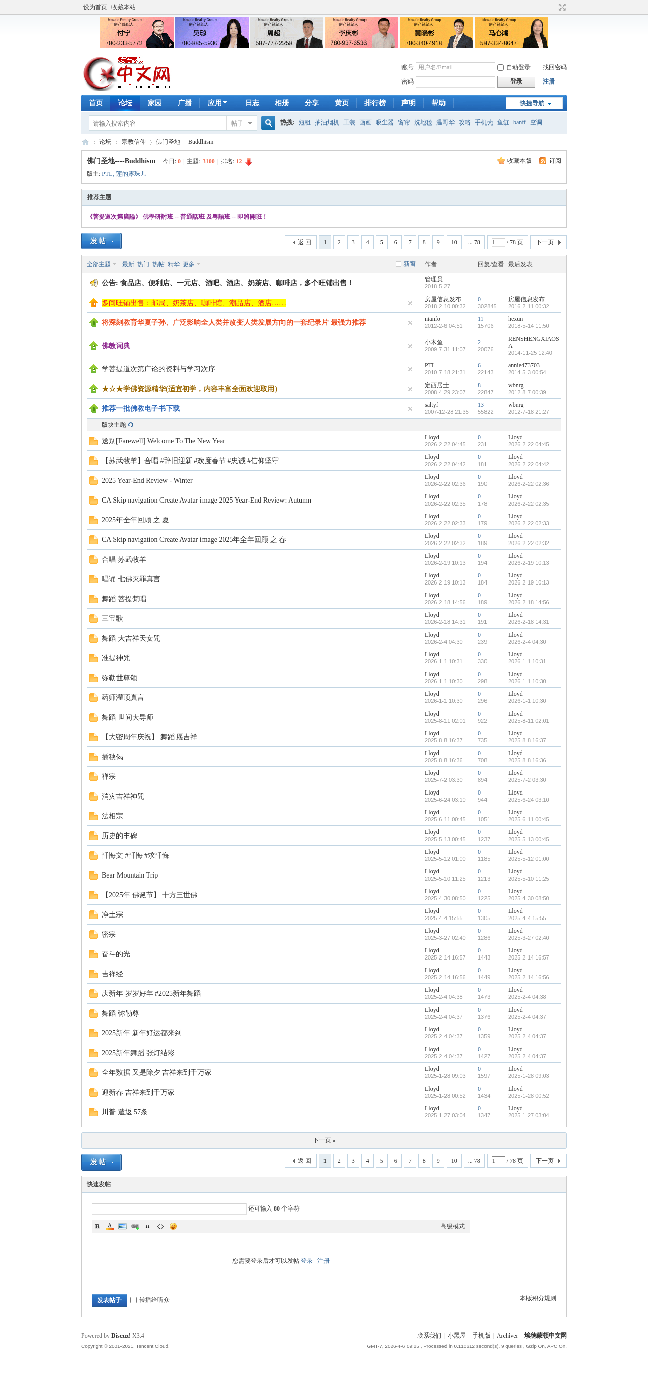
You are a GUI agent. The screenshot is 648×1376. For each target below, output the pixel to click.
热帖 (158, 264)
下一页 (545, 242)
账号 (407, 67)
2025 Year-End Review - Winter (147, 480)
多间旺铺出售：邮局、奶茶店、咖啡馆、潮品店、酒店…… (194, 303)
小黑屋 (457, 1335)
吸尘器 (385, 122)
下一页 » (324, 1140)
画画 (365, 122)
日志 (252, 103)
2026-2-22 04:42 (528, 464)
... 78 (474, 242)
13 (481, 404)
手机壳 (484, 122)
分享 (312, 103)
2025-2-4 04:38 (527, 997)
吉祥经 (112, 974)
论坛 (125, 103)
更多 (189, 264)
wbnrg (515, 385)
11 (481, 318)
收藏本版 (520, 160)
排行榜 (375, 103)
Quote (148, 1226)
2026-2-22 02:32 (528, 543)
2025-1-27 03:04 (528, 1115)
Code (160, 1226)
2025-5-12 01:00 (528, 859)
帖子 (237, 123)
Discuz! (121, 1335)
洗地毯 (423, 122)
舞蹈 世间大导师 (127, 717)
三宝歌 (112, 618)
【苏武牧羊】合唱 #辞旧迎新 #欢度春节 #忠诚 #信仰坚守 (190, 461)
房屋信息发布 (443, 299)
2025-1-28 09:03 (528, 1076)
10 (454, 242)
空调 (536, 122)
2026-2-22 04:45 (528, 444)
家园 (155, 103)
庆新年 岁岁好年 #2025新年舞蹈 (151, 993)
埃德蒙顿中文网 (545, 1335)
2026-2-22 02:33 (528, 523)
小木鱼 (434, 342)
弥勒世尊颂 (119, 678)
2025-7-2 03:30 (527, 780)
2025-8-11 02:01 (528, 721)
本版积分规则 (538, 1298)
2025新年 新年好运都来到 (142, 1033)
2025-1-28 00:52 (528, 1096)
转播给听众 (150, 1299)
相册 (282, 103)
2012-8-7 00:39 (527, 392)
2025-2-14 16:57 (528, 957)
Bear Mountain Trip (130, 875)
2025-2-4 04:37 (527, 1017)
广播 (185, 103)
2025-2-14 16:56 (528, 977)
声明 (408, 103)
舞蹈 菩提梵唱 (124, 599)
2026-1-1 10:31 (527, 661)
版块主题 (114, 424)
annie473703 (524, 365)
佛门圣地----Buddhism (184, 141)
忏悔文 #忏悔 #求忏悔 (135, 855)
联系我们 (429, 1335)
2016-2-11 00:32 (528, 306)
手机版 (481, 1335)
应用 (218, 103)
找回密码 (555, 67)
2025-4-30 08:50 (528, 898)
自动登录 (514, 67)
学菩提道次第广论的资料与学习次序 (158, 369)
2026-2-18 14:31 (528, 622)
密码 (407, 81)
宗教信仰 (134, 141)
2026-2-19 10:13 (528, 563)
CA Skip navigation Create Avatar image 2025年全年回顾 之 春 (194, 540)
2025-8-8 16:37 (527, 740)
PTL (107, 173)
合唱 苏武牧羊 (124, 559)
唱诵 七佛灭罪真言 (131, 579)
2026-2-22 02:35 (528, 504)
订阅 (555, 160)
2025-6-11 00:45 (528, 819)
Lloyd (432, 437)
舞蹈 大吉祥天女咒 (131, 638)
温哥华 (445, 122)
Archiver (507, 1335)
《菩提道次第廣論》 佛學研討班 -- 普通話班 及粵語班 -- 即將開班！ (177, 216)
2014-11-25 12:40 (530, 353)
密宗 (109, 934)
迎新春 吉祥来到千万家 (138, 1092)
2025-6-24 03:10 (528, 800)
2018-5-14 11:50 (528, 326)
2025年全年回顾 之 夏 (135, 520)
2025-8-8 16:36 (527, 760)
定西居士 (437, 385)
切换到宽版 (561, 7)
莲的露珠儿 (131, 173)
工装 (349, 122)
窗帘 (404, 122)
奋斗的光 (116, 954)
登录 (307, 1260)
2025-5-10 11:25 (528, 878)
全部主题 (99, 264)
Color (110, 1226)
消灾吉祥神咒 (123, 796)
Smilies (173, 1226)
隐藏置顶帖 (410, 303)
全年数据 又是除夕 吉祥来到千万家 (157, 1072)
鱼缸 (503, 122)
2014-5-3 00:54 (527, 372)
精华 (174, 264)
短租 (305, 122)
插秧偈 (112, 757)
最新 (128, 264)
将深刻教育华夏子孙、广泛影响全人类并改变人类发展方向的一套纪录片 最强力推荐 (234, 322)
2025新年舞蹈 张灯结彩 (138, 1053)
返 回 (304, 242)
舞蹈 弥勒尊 (120, 1013)
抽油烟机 (327, 122)
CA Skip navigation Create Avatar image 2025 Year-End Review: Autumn (206, 500)
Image (122, 1226)
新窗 (409, 263)
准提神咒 (116, 658)
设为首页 (95, 7)
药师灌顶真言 (123, 697)
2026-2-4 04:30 (527, 642)
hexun (515, 318)
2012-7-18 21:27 (528, 412)
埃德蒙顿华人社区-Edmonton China (85, 142)
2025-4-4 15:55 (527, 918)
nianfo (432, 318)
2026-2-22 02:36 (528, 484)
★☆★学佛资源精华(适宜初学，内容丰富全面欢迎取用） (191, 389)
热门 (143, 264)
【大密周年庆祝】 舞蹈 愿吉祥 (149, 737)
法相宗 (112, 816)
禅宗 (109, 776)
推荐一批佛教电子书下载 (141, 408)
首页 (96, 103)
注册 (549, 81)
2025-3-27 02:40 (528, 938)
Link (135, 1226)
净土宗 (112, 915)
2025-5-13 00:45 (528, 839)
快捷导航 (532, 103)
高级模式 (452, 1226)
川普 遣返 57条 (125, 1112)
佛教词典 (116, 346)
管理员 (434, 279)
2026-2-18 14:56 (528, 602)
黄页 (342, 103)
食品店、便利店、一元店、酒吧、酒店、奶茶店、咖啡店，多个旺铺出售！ (237, 283)
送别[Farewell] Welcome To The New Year (163, 441)
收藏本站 (123, 7)
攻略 (465, 122)
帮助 (438, 103)
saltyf (431, 404)
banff (519, 122)
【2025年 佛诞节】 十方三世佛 (149, 895)
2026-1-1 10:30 (527, 681)
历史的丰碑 (119, 836)
